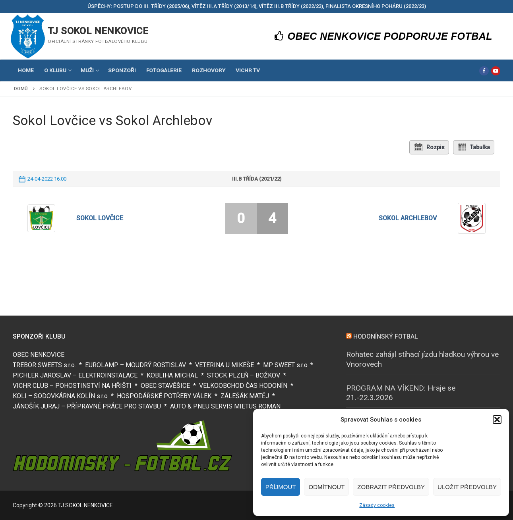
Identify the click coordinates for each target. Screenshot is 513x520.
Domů (21, 88)
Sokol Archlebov (408, 218)
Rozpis (429, 147)
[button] (497, 420)
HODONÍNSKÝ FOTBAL (385, 336)
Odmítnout (326, 486)
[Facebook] (483, 70)
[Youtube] (495, 70)
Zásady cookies (377, 505)
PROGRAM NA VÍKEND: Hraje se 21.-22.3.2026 (400, 393)
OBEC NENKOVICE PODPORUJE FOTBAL (384, 36)
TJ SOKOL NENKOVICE (98, 31)
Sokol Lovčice (99, 218)
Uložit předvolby (467, 486)
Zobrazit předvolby (391, 486)
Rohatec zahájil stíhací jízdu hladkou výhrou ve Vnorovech (422, 359)
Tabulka (473, 147)
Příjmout (280, 486)
